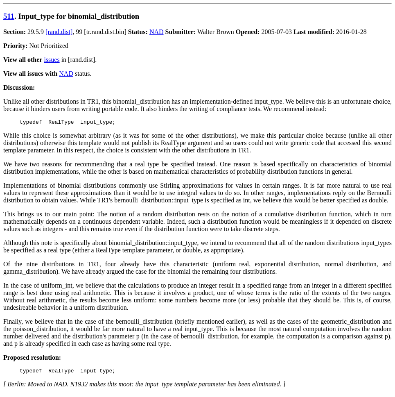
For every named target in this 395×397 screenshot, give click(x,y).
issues (51, 59)
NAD (156, 31)
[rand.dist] (58, 31)
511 (8, 16)
